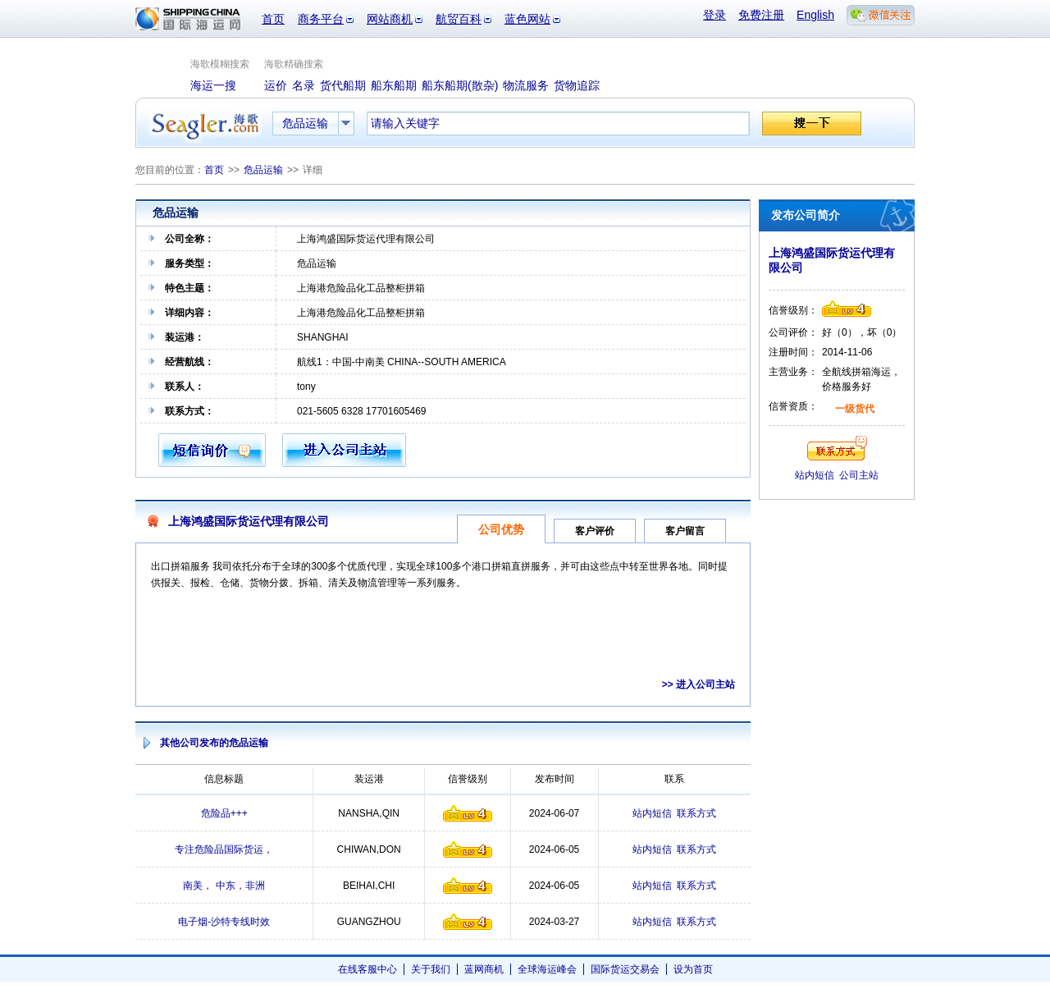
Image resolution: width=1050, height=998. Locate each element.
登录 (714, 14)
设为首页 (693, 969)
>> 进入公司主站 (698, 684)
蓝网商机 (484, 969)
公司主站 (859, 475)
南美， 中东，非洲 (223, 885)
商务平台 (321, 18)
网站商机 (390, 18)
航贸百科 (459, 18)
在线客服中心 (367, 969)
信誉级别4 (467, 813)
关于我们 (430, 969)
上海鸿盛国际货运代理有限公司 (248, 521)
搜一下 (811, 123)
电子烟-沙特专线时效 (224, 921)
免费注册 (761, 14)
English (815, 14)
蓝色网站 (527, 18)
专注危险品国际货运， (224, 849)
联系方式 (696, 813)
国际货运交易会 (625, 969)
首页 (273, 18)
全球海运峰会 (547, 969)
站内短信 (652, 813)
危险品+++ (224, 813)
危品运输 (263, 170)
